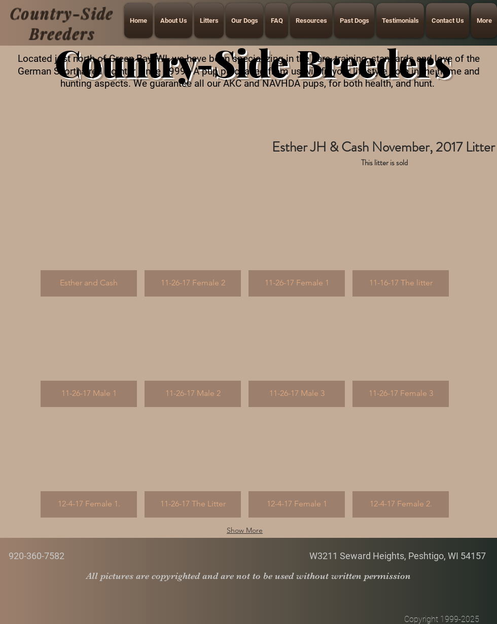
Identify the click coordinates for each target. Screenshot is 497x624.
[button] (89, 245)
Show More (245, 530)
